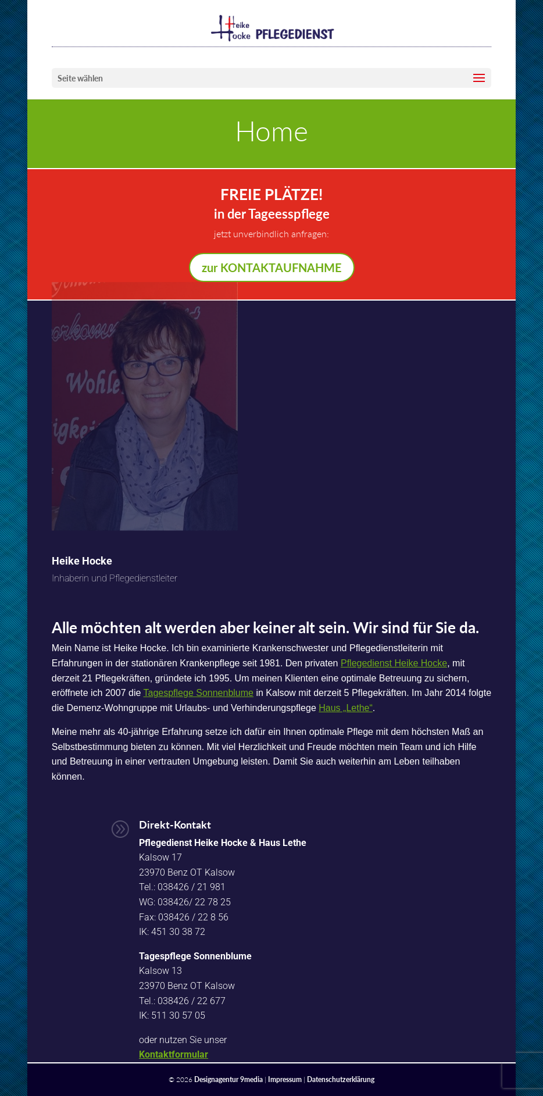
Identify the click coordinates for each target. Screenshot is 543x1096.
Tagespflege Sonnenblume (198, 693)
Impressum (285, 1079)
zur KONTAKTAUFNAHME (272, 267)
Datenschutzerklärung (340, 1079)
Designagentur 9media (228, 1079)
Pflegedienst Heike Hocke (394, 663)
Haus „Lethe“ (346, 708)
